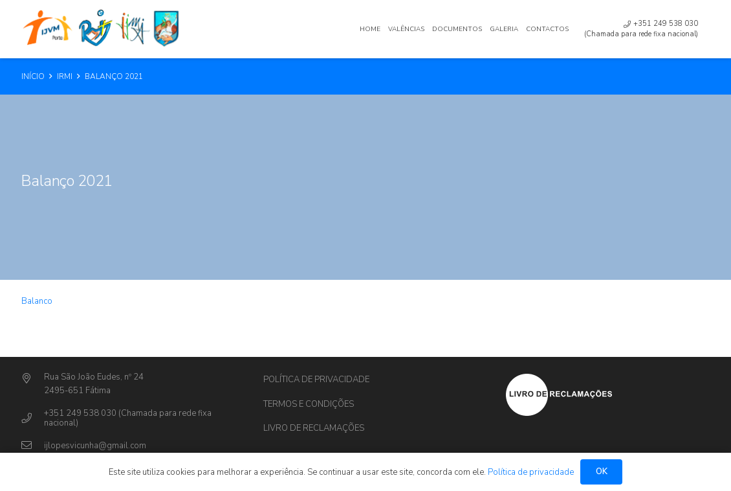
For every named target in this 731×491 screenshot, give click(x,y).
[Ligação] (102, 29)
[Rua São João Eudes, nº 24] (32, 379)
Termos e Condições (308, 404)
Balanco (36, 301)
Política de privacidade (316, 379)
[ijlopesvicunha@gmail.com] (32, 445)
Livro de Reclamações (313, 428)
